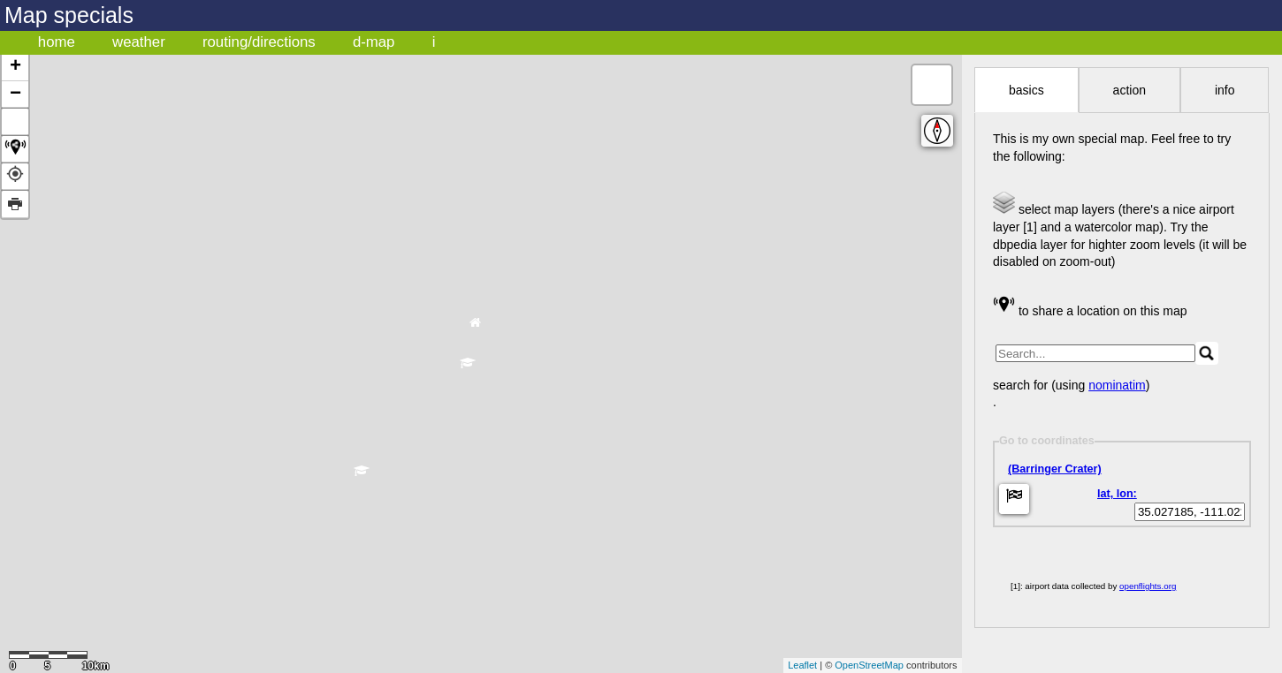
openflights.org (1147, 586)
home (56, 42)
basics (1026, 90)
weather (138, 42)
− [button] (15, 94)
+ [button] (15, 67)
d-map (374, 42)
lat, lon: (1117, 494)
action (1129, 90)
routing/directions (259, 42)
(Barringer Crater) (1055, 469)
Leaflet (802, 665)
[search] (1095, 353)
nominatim (1117, 385)
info (1225, 90)
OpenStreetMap (869, 665)
